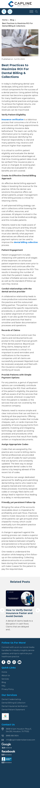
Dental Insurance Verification (15, 706)
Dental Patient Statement (13, 710)
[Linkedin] (9, 662)
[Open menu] (31, 11)
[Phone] (4, 11)
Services (5, 679)
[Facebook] (3, 662)
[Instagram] (14, 662)
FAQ (3, 686)
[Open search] (36, 11)
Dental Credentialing (11, 699)
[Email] (10, 11)
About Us (6, 675)
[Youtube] (19, 662)
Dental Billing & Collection (13, 703)
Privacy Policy (8, 689)
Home (4, 20)
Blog (12, 20)
